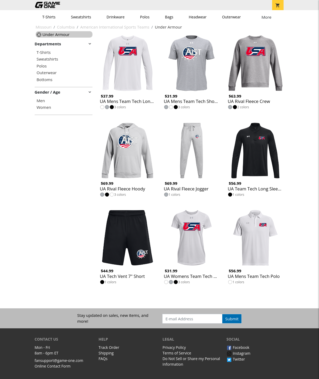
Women (44, 107)
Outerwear (231, 16)
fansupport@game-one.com (59, 360)
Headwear (198, 16)
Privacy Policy (174, 347)
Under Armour (53, 34)
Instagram (239, 353)
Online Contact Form (53, 366)
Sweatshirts (81, 16)
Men (41, 100)
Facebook (238, 347)
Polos (144, 16)
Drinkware (116, 16)
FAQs (103, 358)
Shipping (106, 353)
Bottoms (44, 79)
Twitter (236, 359)
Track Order (109, 347)
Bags (169, 16)
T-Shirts (48, 16)
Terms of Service (177, 353)
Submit (232, 318)
